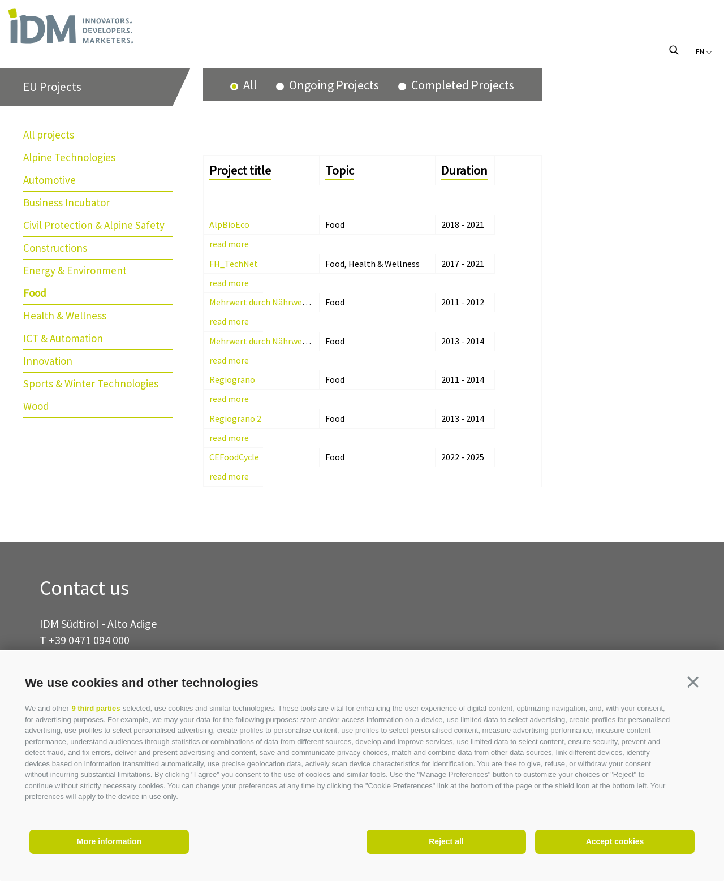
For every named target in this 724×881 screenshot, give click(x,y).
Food (34, 293)
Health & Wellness (64, 315)
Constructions (55, 247)
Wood (36, 406)
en (704, 51)
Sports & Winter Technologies (90, 383)
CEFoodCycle (234, 457)
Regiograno (232, 379)
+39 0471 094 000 (89, 640)
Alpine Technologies (69, 157)
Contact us (84, 588)
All (249, 85)
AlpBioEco (229, 224)
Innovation (47, 361)
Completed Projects (461, 85)
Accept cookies (615, 841)
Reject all (446, 841)
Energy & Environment (75, 270)
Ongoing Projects (333, 85)
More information (109, 841)
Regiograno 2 (235, 418)
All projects (48, 134)
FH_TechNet (233, 263)
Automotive (49, 180)
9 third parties (95, 708)
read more (229, 243)
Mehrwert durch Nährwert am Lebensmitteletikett (307, 302)
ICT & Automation (63, 338)
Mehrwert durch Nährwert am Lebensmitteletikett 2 (310, 341)
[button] (693, 682)
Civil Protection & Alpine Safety (94, 225)
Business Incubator (66, 202)
